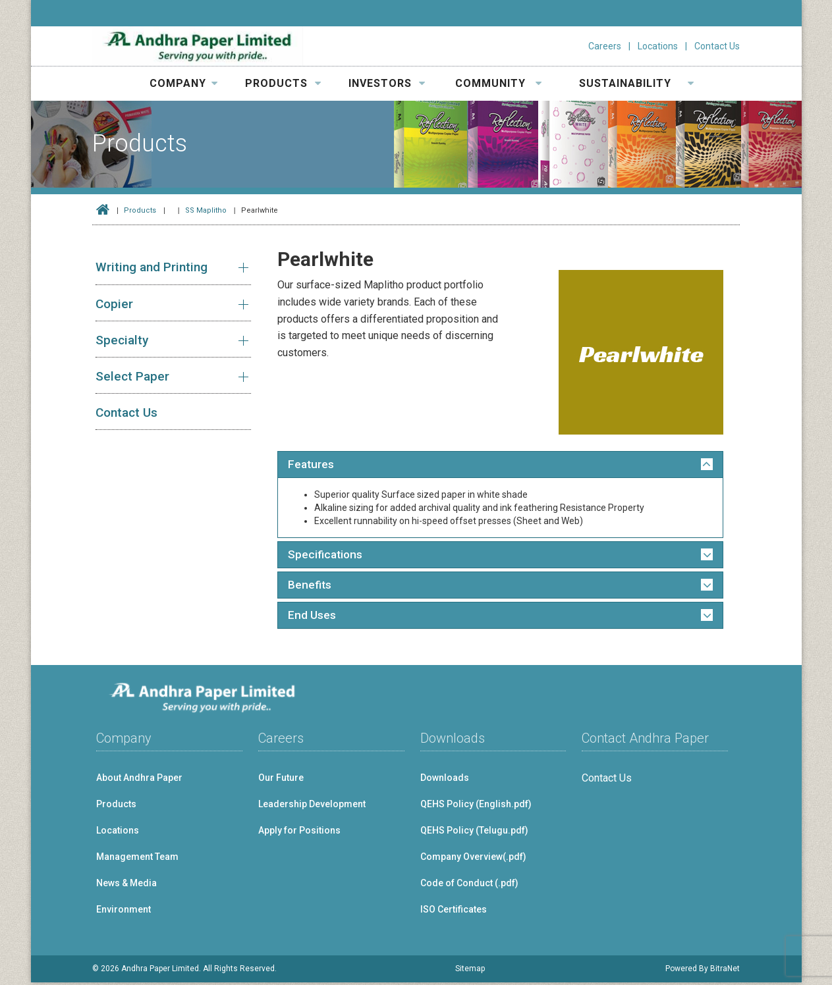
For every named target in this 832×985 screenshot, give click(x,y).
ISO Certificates (453, 912)
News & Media (126, 885)
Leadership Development (312, 806)
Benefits (310, 586)
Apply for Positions (299, 833)
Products (140, 210)
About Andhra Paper (139, 780)
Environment (123, 912)
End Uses (312, 617)
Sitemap (470, 971)
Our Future (281, 780)
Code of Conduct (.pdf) (469, 885)
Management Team (137, 859)
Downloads (444, 780)
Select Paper (132, 376)
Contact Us (717, 46)
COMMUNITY (498, 83)
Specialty (122, 340)
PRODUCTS (283, 83)
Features (312, 464)
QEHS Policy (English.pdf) (476, 806)
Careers (604, 46)
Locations (658, 46)
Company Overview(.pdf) (473, 859)
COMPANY (184, 83)
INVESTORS (387, 83)
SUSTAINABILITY (637, 83)
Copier (114, 303)
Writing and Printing (152, 267)
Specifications (326, 555)
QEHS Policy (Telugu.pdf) (474, 833)
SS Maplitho (206, 210)
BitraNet (725, 971)
